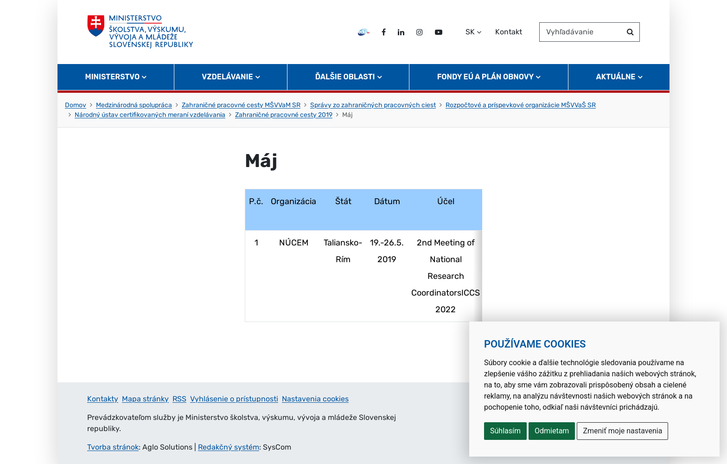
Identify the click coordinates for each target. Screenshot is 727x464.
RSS (179, 398)
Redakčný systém (228, 447)
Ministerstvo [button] (112, 76)
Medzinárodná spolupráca (134, 105)
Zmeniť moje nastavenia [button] (622, 430)
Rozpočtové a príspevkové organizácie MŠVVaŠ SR (521, 105)
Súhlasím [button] (505, 430)
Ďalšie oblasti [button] (345, 76)
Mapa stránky (145, 398)
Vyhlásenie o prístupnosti (234, 398)
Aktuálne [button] (616, 76)
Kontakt (508, 31)
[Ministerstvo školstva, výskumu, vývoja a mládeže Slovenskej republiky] (140, 32)
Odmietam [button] (552, 430)
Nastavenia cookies (315, 398)
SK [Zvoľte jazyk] (470, 31)
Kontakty (102, 398)
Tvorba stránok (113, 447)
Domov (75, 105)
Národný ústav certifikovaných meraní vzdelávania (150, 115)
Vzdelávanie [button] (227, 76)
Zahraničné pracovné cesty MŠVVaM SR (241, 105)
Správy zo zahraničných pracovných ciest (373, 105)
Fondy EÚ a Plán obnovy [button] (485, 76)
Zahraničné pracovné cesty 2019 (283, 115)
